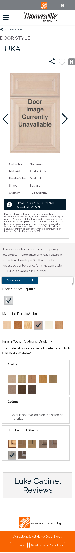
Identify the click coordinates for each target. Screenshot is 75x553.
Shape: (13, 185)
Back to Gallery (13, 30)
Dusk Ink (45, 341)
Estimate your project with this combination (35, 204)
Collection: (16, 164)
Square (29, 289)
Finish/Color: (18, 178)
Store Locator (19, 545)
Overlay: (14, 192)
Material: (15, 171)
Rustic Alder (27, 314)
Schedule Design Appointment (47, 545)
